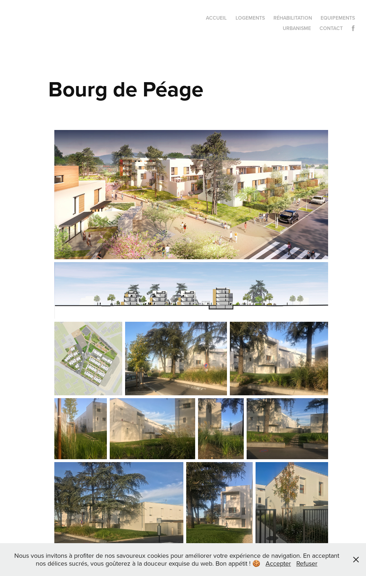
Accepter (278, 563)
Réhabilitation (292, 17)
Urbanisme (297, 28)
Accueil (216, 17)
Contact (331, 28)
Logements (250, 17)
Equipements (338, 17)
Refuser (306, 563)
